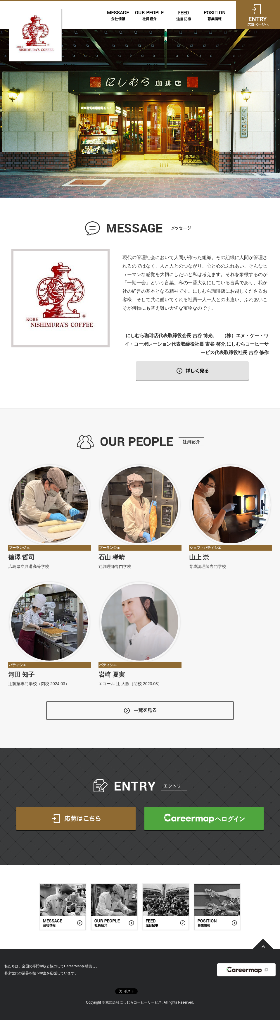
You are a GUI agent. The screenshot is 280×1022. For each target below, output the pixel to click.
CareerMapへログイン (204, 821)
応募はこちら (76, 821)
